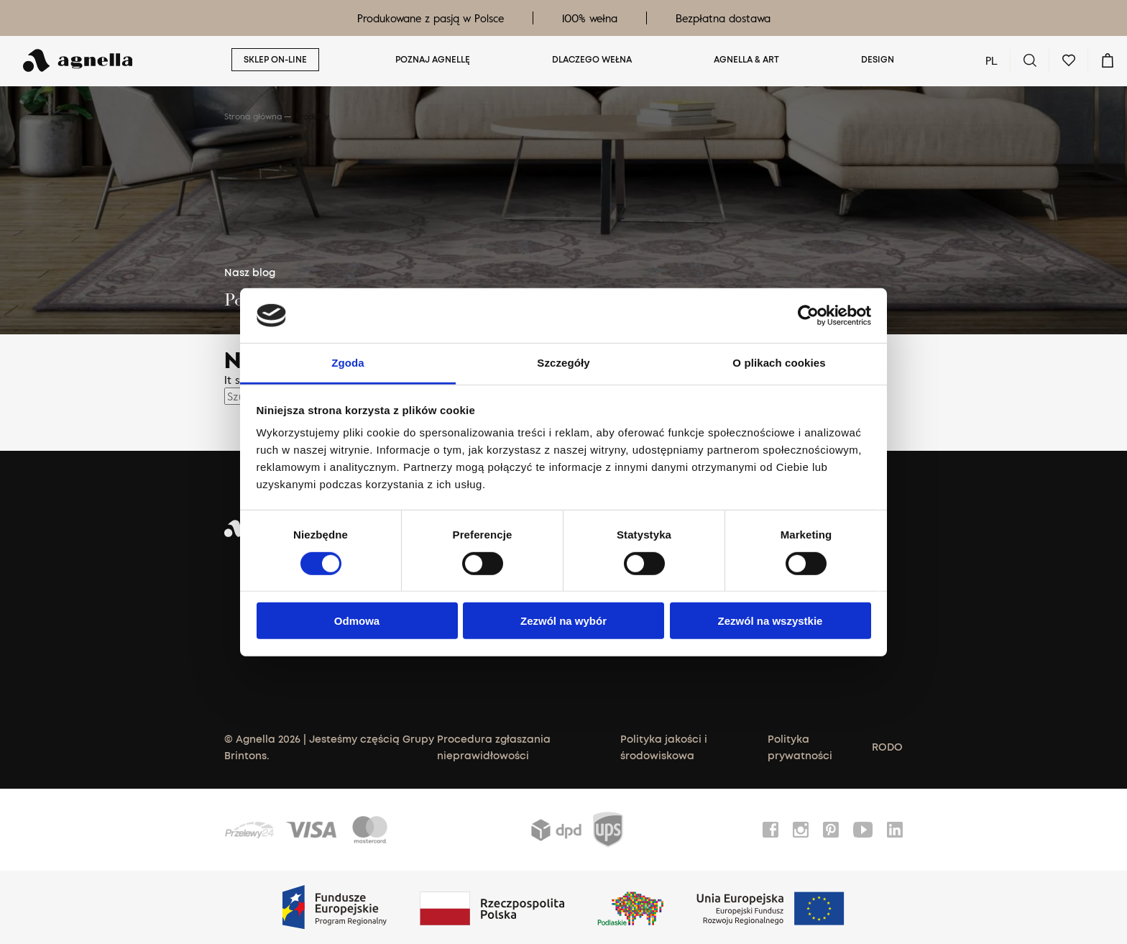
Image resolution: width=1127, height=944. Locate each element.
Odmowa (357, 621)
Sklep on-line (275, 60)
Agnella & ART (746, 60)
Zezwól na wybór (563, 621)
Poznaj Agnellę (432, 60)
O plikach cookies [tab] (778, 363)
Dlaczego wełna (592, 60)
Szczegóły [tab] (563, 363)
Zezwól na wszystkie (770, 621)
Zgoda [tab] (347, 363)
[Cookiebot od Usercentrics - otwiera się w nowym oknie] (808, 315)
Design (877, 60)
